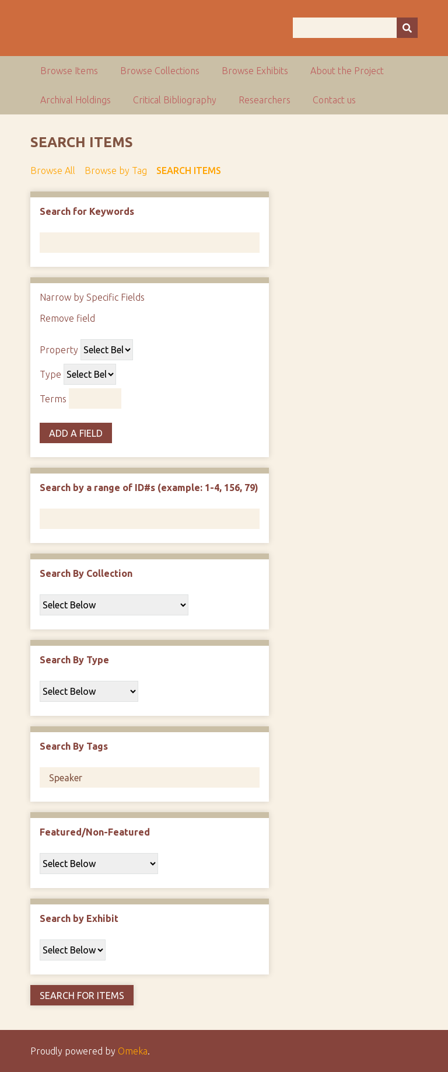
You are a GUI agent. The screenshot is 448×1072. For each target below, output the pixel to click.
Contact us (334, 100)
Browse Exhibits (255, 70)
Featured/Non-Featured (95, 832)
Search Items (188, 170)
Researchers (264, 100)
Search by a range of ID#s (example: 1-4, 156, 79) (149, 487)
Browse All (52, 170)
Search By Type (74, 660)
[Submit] (407, 28)
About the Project (347, 70)
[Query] (355, 28)
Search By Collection (86, 573)
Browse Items (69, 70)
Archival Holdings (75, 100)
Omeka (133, 1051)
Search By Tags (74, 746)
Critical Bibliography (174, 100)
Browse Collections (160, 70)
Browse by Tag (116, 170)
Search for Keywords (87, 211)
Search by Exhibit (79, 918)
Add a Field (76, 433)
